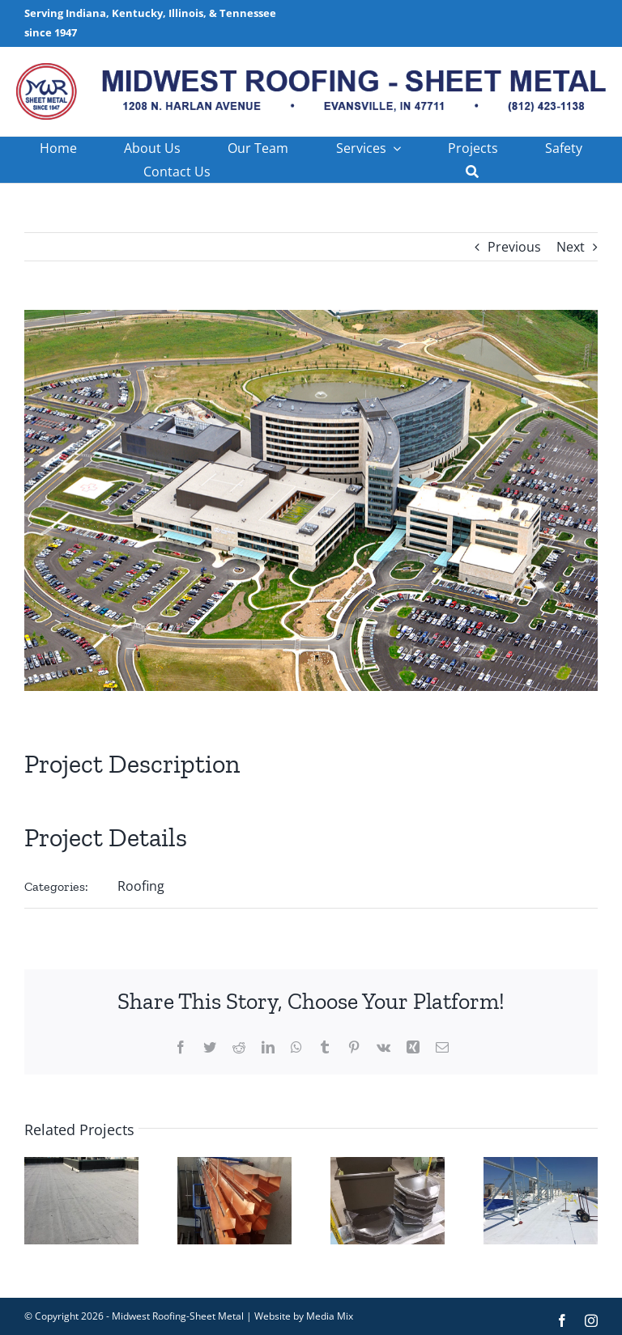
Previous (514, 247)
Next (570, 247)
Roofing (140, 886)
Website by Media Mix (303, 1316)
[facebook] (562, 1320)
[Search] (472, 172)
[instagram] (591, 1320)
